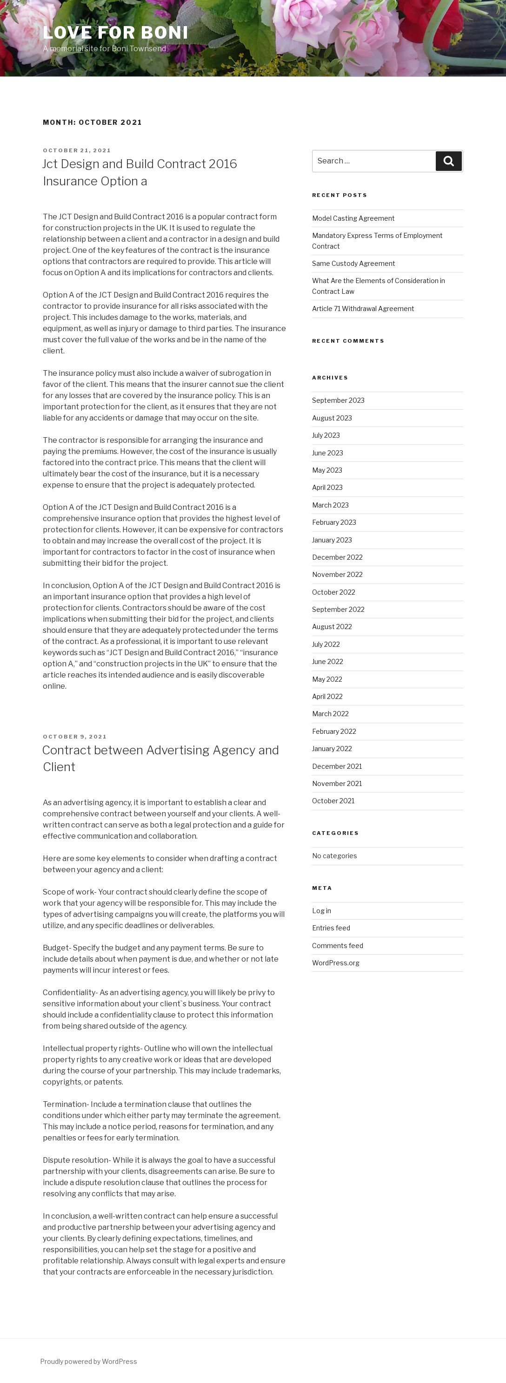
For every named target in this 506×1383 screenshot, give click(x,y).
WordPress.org (336, 963)
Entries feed (331, 928)
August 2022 (332, 626)
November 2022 (337, 574)
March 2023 (330, 505)
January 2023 (332, 540)
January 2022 (332, 749)
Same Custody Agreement (353, 263)
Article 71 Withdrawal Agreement (363, 308)
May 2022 (327, 679)
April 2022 (327, 696)
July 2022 (326, 644)
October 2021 (333, 801)
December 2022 (337, 557)
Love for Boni (116, 32)
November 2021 (337, 783)
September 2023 (338, 400)
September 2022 (338, 609)
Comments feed (337, 945)
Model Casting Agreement (353, 218)
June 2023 (327, 453)
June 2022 (327, 661)
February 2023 (334, 522)
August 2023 (332, 418)
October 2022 (333, 592)
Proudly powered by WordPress (88, 1361)
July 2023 (326, 435)
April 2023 (327, 487)
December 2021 (337, 766)
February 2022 (334, 731)
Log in (321, 911)
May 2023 (327, 470)
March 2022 (330, 714)
